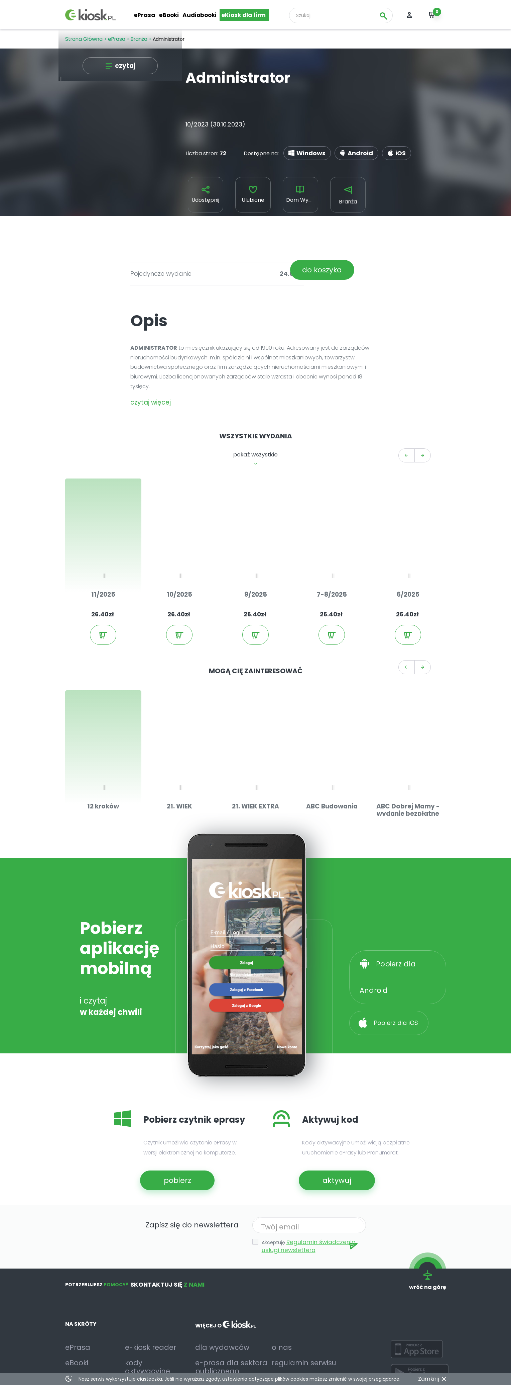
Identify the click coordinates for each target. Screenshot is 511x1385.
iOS (379, 150)
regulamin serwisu (295, 1318)
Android (346, 150)
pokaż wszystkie (255, 449)
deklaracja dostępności (226, 1352)
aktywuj (330, 1141)
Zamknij (430, 1379)
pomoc (134, 1332)
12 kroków (103, 768)
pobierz (171, 1141)
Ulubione (253, 196)
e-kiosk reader (144, 1305)
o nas (279, 1305)
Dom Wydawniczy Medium (302, 196)
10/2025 (179, 573)
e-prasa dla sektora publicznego (221, 1322)
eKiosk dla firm (244, 15)
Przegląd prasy (85, 1345)
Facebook (78, 1359)
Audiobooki (200, 15)
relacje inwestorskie (221, 1339)
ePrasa (144, 15)
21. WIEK (179, 768)
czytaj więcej (147, 401)
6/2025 (408, 573)
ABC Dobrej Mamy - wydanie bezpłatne (408, 771)
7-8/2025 (332, 573)
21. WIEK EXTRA (255, 768)
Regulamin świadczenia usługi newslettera (309, 1206)
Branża (348, 197)
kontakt (135, 1345)
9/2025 (255, 573)
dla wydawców (214, 1305)
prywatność (287, 1332)
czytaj (124, 66)
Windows (305, 150)
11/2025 (103, 573)
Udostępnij (205, 196)
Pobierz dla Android (403, 924)
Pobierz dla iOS (395, 955)
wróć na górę (429, 1238)
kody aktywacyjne (148, 1318)
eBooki (169, 15)
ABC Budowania (332, 768)
